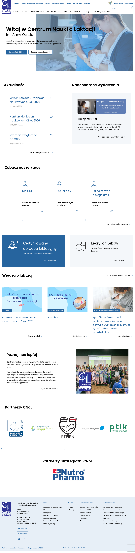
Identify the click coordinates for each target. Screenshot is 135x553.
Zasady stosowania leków (89, 509)
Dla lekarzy (47, 511)
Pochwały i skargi (49, 525)
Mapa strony (22, 549)
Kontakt (16, 4)
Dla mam (106, 520)
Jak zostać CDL (15, 52)
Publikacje (71, 511)
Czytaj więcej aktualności (39, 152)
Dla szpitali (47, 514)
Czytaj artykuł (34, 337)
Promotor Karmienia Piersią (52, 522)
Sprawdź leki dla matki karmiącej (114, 517)
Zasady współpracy (110, 522)
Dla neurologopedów (50, 517)
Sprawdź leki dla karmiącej (54, 4)
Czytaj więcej (50, 260)
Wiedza (70, 509)
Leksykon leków (85, 517)
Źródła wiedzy (84, 522)
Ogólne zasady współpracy (112, 525)
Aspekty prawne (85, 514)
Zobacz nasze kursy (39, 52)
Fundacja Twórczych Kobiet (123, 3)
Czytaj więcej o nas (48, 390)
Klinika (68, 4)
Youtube (22, 540)
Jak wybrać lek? (85, 511)
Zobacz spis (119, 260)
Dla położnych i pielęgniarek (52, 509)
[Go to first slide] (85, 220)
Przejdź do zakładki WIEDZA (118, 275)
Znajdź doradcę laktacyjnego (32, 4)
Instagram (22, 535)
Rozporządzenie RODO (35, 549)
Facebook (22, 530)
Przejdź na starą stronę (81, 4)
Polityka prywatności (9, 549)
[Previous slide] (23, 220)
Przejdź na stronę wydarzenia (110, 137)
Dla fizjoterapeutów (49, 520)
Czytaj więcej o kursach (117, 224)
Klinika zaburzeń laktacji (111, 511)
